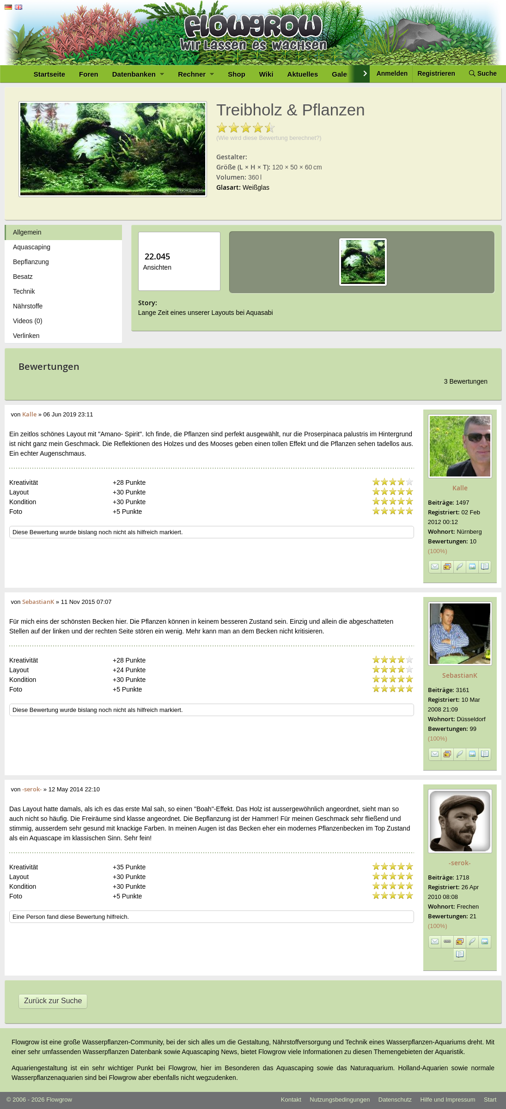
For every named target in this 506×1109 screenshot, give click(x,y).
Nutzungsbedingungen (340, 1099)
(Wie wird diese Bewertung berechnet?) (269, 137)
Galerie (343, 74)
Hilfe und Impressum (447, 1099)
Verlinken (26, 335)
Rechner (196, 74)
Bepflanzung (31, 261)
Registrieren (436, 73)
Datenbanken (138, 74)
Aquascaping (31, 247)
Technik (24, 291)
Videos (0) (28, 321)
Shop (236, 74)
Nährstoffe (28, 306)
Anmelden (392, 73)
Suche (483, 73)
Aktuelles (302, 74)
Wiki (266, 74)
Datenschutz (395, 1099)
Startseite (49, 74)
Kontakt (291, 1099)
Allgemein (27, 232)
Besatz (23, 276)
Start (490, 1099)
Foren (88, 74)
